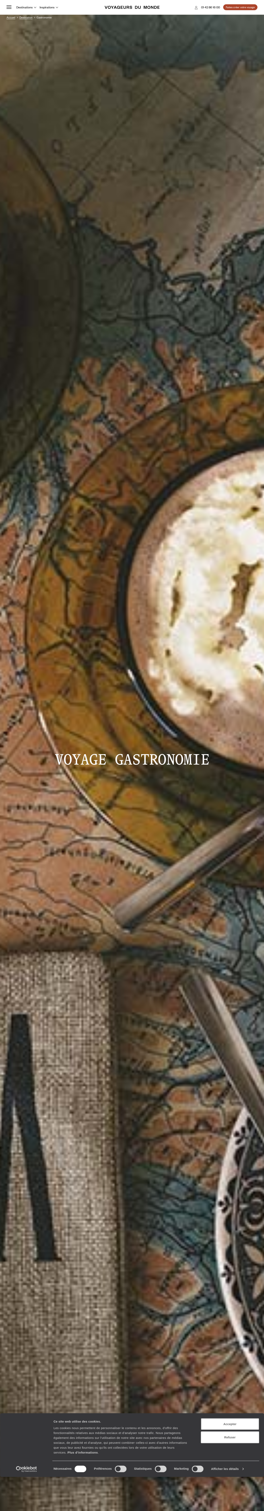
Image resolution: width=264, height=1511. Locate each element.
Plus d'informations (82, 1220)
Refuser (230, 1205)
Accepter (229, 1191)
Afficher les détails (225, 1237)
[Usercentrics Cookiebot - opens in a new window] (26, 1237)
